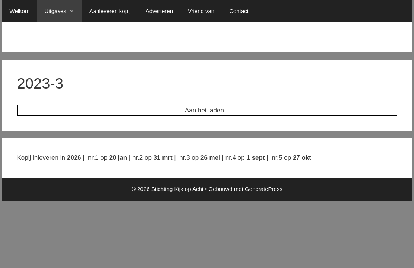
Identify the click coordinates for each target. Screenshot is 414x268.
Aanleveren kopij (110, 11)
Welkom (20, 11)
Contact (239, 11)
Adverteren (159, 11)
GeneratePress (263, 189)
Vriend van (201, 11)
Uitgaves (63, 11)
